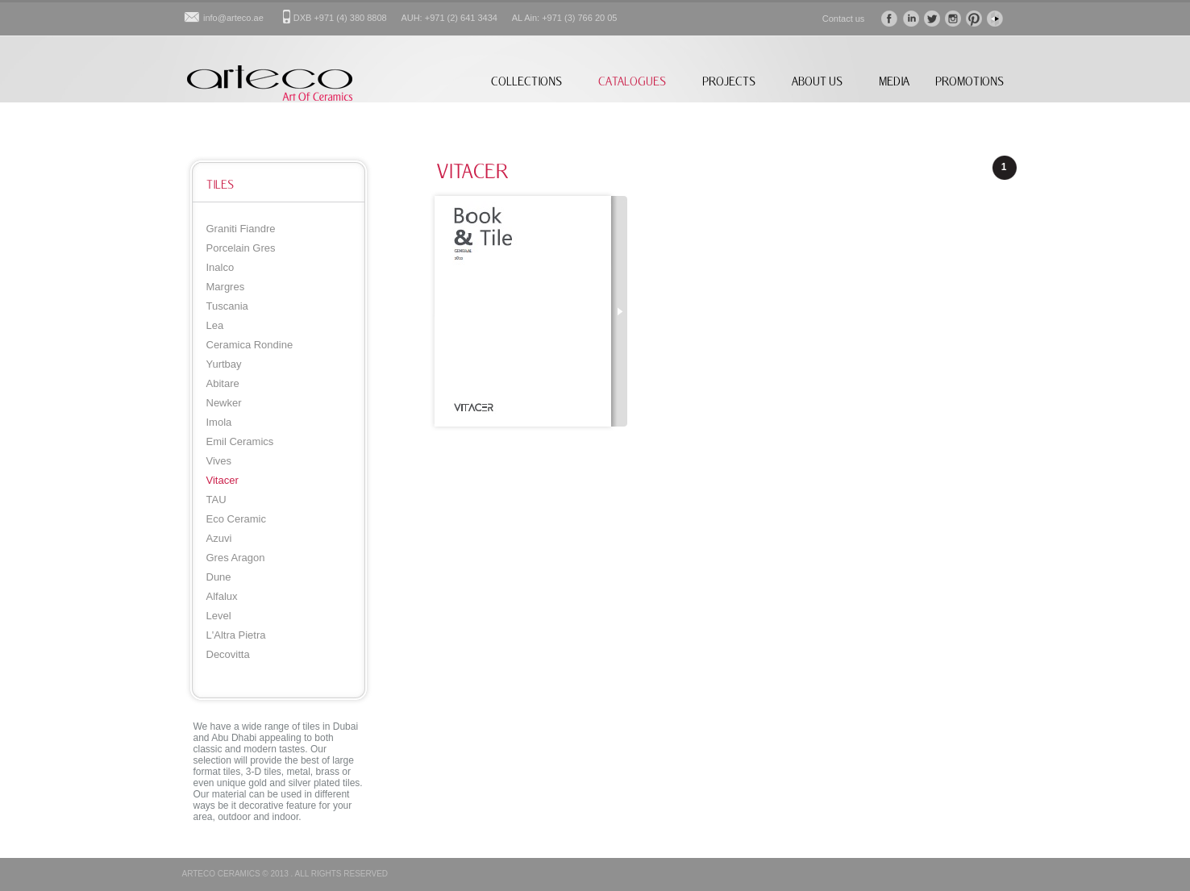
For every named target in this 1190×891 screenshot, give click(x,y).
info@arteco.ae (233, 18)
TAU (216, 499)
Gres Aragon (235, 558)
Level (218, 616)
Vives (219, 461)
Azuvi (219, 538)
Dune (218, 577)
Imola (219, 422)
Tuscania (227, 306)
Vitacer (222, 480)
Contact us (843, 18)
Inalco (220, 267)
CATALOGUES (632, 81)
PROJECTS (728, 81)
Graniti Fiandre (241, 229)
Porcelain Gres (241, 248)
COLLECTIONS (526, 81)
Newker (224, 403)
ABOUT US (817, 81)
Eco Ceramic (236, 519)
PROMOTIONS (969, 81)
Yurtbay (224, 364)
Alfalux (222, 596)
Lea (215, 325)
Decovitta (228, 654)
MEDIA (894, 81)
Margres (225, 287)
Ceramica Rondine (249, 345)
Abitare (222, 383)
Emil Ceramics (240, 441)
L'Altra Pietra (236, 635)
